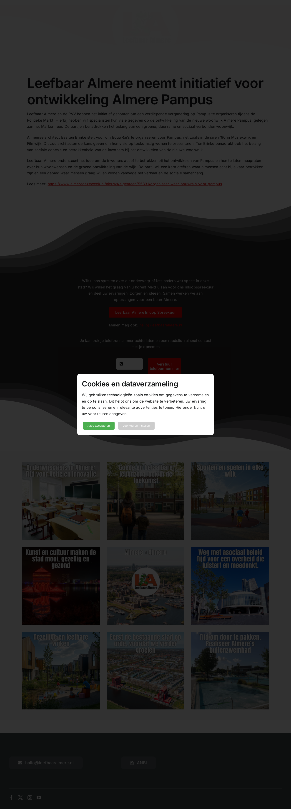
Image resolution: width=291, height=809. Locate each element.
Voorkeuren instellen (136, 425)
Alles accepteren (99, 425)
